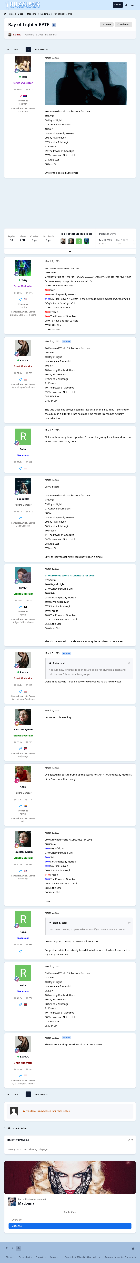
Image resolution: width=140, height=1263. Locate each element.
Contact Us (41, 1257)
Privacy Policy (25, 1257)
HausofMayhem (23, 729)
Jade (24, 76)
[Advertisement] (70, 203)
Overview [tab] (16, 1219)
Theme (10, 1257)
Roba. (23, 449)
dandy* (23, 587)
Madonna (51, 34)
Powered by (120, 1257)
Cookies (53, 1257)
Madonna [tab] (17, 1225)
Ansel (23, 786)
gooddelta (23, 498)
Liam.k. (24, 360)
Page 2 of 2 (41, 49)
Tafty (24, 280)
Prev (16, 49)
